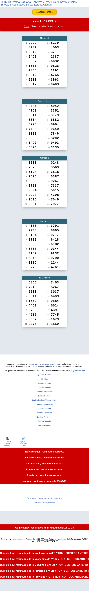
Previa (26, 26)
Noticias (44, 379)
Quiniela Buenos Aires (44, 404)
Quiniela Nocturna (44, 396)
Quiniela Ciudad (44, 425)
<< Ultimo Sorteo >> (44, 12)
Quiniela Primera (44, 383)
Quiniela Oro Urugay (44, 417)
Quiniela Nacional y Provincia (44, 503)
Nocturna (61, 26)
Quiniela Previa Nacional (16, 2)
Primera (33, 26)
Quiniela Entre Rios (44, 413)
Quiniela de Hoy (79, 371)
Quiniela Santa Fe (44, 408)
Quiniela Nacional (44, 375)
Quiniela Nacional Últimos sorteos (44, 400)
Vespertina (51, 26)
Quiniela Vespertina (44, 392)
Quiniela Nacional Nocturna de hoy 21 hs (43, 364)
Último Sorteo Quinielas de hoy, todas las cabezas (44, 498)
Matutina (42, 26)
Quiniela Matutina (44, 387)
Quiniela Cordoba (44, 421)
